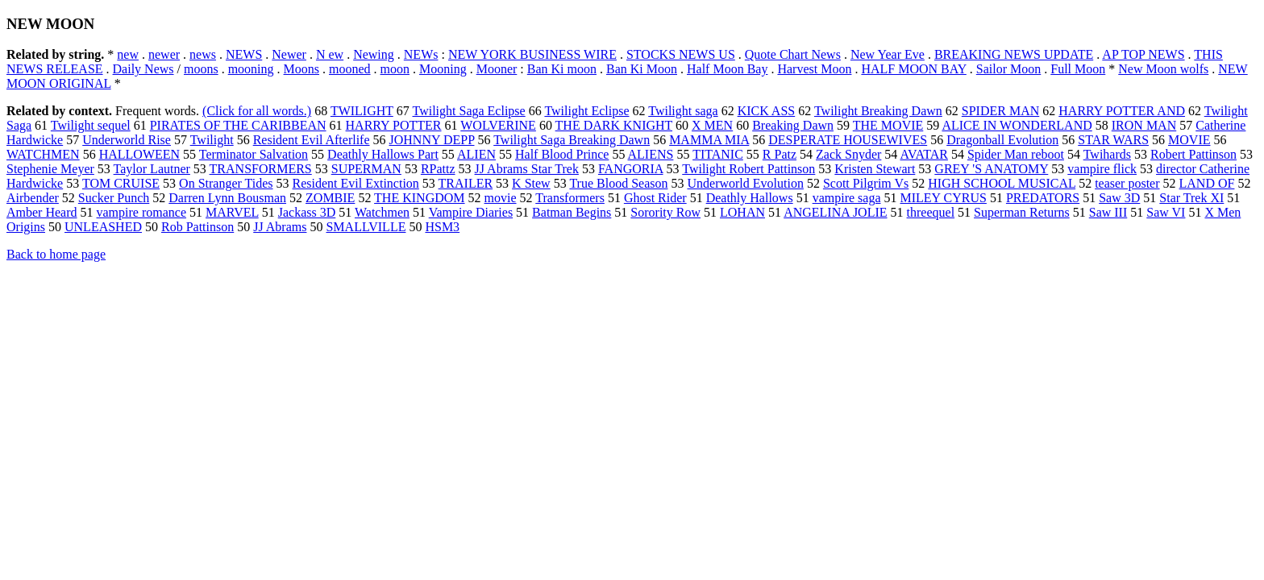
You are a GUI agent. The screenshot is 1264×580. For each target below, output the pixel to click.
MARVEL (232, 212)
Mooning (443, 69)
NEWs (421, 54)
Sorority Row (665, 212)
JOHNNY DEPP (432, 140)
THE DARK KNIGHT (613, 125)
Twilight (212, 140)
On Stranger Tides (225, 183)
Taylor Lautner (152, 169)
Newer (289, 54)
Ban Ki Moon (641, 69)
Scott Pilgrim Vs (865, 183)
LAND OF (1207, 183)
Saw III (1108, 212)
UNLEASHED (103, 227)
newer (164, 54)
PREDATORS (1042, 198)
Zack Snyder (848, 154)
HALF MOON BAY (913, 69)
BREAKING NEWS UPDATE (1013, 54)
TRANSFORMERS (261, 169)
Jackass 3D (307, 212)
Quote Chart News (793, 54)
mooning (251, 69)
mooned (350, 69)
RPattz (438, 169)
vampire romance (142, 212)
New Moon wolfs (1163, 69)
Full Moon (1077, 69)
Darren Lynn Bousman (227, 198)
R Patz (779, 154)
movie (500, 198)
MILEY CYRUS (943, 198)
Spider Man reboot (1015, 154)
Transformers (570, 198)
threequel (931, 212)
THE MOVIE (888, 125)
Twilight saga (682, 111)
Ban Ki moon (562, 69)
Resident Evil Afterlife (311, 140)
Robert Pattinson (1193, 154)
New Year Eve (887, 54)
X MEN (712, 125)
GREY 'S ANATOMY (991, 169)
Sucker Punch (113, 198)
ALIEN (476, 154)
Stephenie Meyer (50, 169)
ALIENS (651, 154)
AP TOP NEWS (1143, 54)
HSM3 (442, 227)
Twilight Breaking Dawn (878, 111)
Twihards (1107, 154)
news (202, 54)
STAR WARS (1113, 140)
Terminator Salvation (253, 154)
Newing (373, 54)
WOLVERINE (498, 125)
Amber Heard (41, 212)
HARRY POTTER (394, 125)
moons (201, 69)
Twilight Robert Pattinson (748, 169)
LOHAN (742, 212)
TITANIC (717, 154)
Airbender (32, 198)
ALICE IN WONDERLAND (1016, 125)
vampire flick (1102, 169)
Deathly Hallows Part (383, 154)
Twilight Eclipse (586, 111)
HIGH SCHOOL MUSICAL (1001, 183)
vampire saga (847, 198)
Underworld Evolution (745, 183)
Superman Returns (1022, 212)
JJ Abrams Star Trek (527, 169)
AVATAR (923, 154)
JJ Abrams (279, 227)
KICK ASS (767, 111)
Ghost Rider (655, 198)
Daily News (143, 69)
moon (395, 69)
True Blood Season (618, 183)
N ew (329, 54)
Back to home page (56, 254)
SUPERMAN (366, 169)
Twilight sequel (91, 125)
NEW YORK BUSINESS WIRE (532, 54)
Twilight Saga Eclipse (469, 111)
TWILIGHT (362, 111)
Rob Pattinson (197, 227)
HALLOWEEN (139, 154)
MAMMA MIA (709, 140)
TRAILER (466, 183)
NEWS (244, 54)
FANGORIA (630, 169)
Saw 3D (1119, 198)
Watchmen (382, 212)
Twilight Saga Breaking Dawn (571, 140)
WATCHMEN (43, 154)
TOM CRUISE (121, 183)
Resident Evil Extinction (356, 183)
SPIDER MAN (1000, 111)
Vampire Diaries (471, 212)
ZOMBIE (330, 198)
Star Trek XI (1191, 198)
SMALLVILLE (365, 227)
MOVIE (1189, 140)
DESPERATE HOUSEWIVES (847, 140)
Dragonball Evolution (1002, 140)
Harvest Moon (814, 69)
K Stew (531, 183)
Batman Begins (571, 212)
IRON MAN (1144, 125)
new (128, 54)
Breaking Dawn (793, 125)
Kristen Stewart (874, 169)
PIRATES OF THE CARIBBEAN (238, 125)
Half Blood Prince (562, 154)
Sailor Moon (1008, 69)
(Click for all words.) (256, 111)
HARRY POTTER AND (1121, 111)
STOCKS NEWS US (680, 54)
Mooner (497, 69)
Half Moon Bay (727, 69)
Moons (301, 69)
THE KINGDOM (419, 198)
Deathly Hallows (749, 198)
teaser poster (1127, 183)
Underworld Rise (126, 140)
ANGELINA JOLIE (835, 212)
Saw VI (1165, 212)
